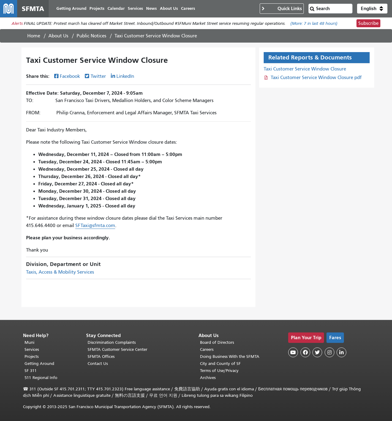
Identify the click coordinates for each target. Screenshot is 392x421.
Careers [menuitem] (188, 8)
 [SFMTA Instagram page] (329, 352)
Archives (208, 377)
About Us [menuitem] (169, 8)
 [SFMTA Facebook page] (305, 352)
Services (31, 349)
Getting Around (39, 363)
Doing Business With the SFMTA (229, 356)
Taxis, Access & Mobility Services (60, 272)
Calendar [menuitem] (116, 8)
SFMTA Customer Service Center (117, 349)
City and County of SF (220, 363)
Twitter (98, 76)
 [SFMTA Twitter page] (317, 352)
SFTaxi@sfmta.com (95, 225)
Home (33, 36)
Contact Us (98, 363)
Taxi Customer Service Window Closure (305, 69)
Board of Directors (217, 342)
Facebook (70, 76)
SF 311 (30, 370)
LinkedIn (125, 76)
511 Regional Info (40, 377)
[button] (372, 8)
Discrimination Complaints (112, 342)
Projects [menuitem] (96, 8)
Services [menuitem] (135, 8)
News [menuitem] (151, 8)
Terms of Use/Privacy (219, 370)
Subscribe (368, 23)
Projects (31, 356)
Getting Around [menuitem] (71, 8)
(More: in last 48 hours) (313, 23)
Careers (206, 349)
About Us (58, 36)
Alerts (17, 23)
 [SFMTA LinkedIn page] (341, 352)
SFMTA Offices (101, 356)
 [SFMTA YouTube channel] (293, 352)
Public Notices (91, 36)
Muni (29, 342)
